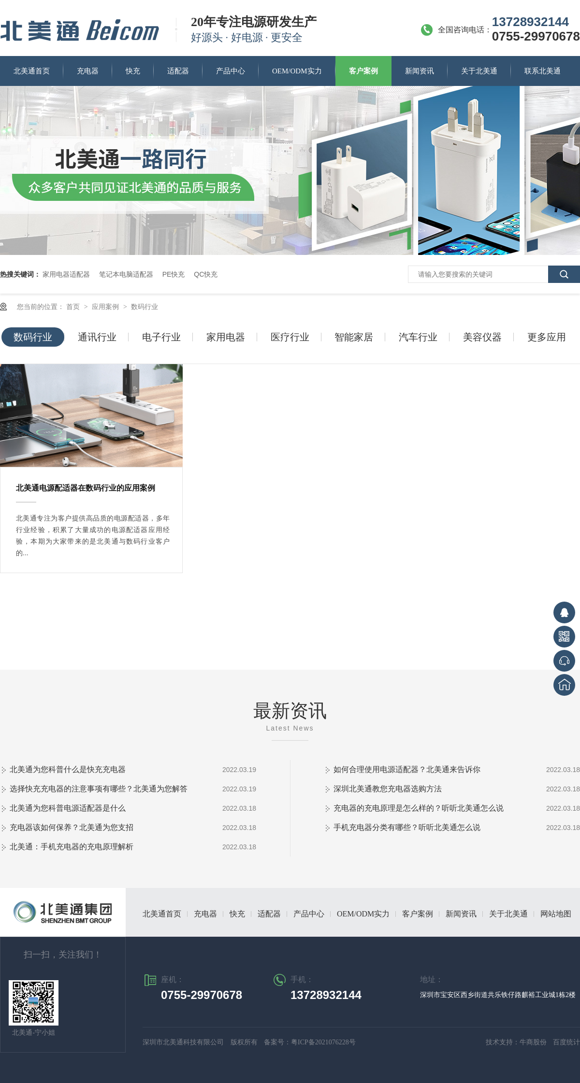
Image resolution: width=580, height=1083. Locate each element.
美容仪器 (482, 337)
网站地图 (555, 914)
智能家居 (353, 337)
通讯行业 (97, 337)
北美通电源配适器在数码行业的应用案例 (85, 488)
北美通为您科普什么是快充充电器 (68, 769)
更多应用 (546, 337)
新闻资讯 (419, 71)
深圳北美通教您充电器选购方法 (388, 789)
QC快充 (206, 274)
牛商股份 (534, 1042)
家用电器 (225, 337)
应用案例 (106, 306)
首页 (74, 306)
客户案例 (363, 71)
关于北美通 (479, 71)
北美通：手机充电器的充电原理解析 (71, 847)
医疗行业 (290, 337)
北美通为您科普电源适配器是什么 (68, 808)
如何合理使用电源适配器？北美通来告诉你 (407, 769)
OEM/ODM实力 (297, 71)
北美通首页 (32, 71)
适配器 (178, 71)
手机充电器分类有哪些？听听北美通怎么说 (407, 827)
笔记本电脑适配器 (126, 274)
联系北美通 (542, 71)
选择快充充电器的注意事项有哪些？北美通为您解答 (99, 789)
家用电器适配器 (66, 274)
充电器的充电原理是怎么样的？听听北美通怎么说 (419, 808)
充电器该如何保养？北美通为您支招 (71, 827)
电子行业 (161, 337)
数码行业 (144, 306)
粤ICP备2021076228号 (323, 1042)
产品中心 (230, 71)
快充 (133, 71)
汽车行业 (418, 337)
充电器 (88, 71)
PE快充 (173, 274)
